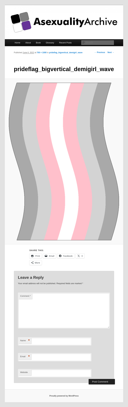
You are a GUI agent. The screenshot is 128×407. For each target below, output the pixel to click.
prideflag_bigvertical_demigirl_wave (65, 52)
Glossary (50, 42)
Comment (25, 296)
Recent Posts (65, 42)
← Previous (99, 52)
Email (25, 356)
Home (17, 42)
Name (25, 340)
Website (24, 372)
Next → (111, 52)
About (28, 42)
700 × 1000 (41, 52)
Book (38, 42)
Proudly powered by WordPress (64, 396)
